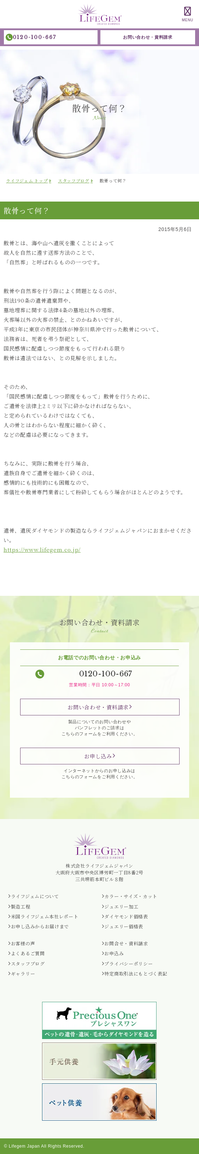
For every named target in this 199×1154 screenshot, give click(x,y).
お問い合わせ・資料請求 (147, 37)
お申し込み (98, 756)
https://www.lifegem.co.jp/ (42, 549)
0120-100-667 (34, 37)
